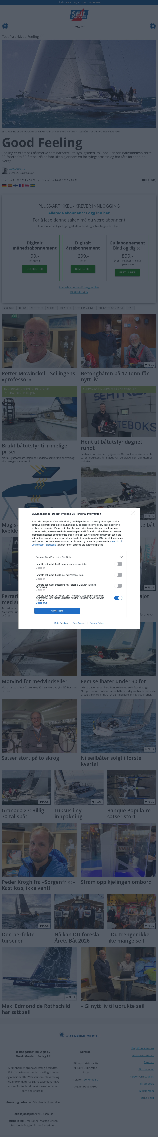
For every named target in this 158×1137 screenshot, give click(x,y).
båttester (37, 307)
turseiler (65, 307)
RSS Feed (148, 1098)
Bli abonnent (64, 2)
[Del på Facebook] (143, 180)
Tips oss (149, 1062)
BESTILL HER (35, 269)
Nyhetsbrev (80, 2)
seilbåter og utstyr (111, 307)
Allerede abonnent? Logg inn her (79, 213)
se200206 (8, 307)
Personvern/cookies (142, 1076)
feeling (22, 307)
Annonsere (94, 2)
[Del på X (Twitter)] (148, 180)
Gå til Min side (79, 292)
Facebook (148, 1083)
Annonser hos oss (143, 1055)
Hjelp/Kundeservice (142, 1048)
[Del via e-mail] (153, 180)
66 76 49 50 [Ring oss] (91, 1079)
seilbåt (51, 307)
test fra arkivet (85, 307)
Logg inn (79, 26)
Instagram (147, 1091)
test (130, 307)
